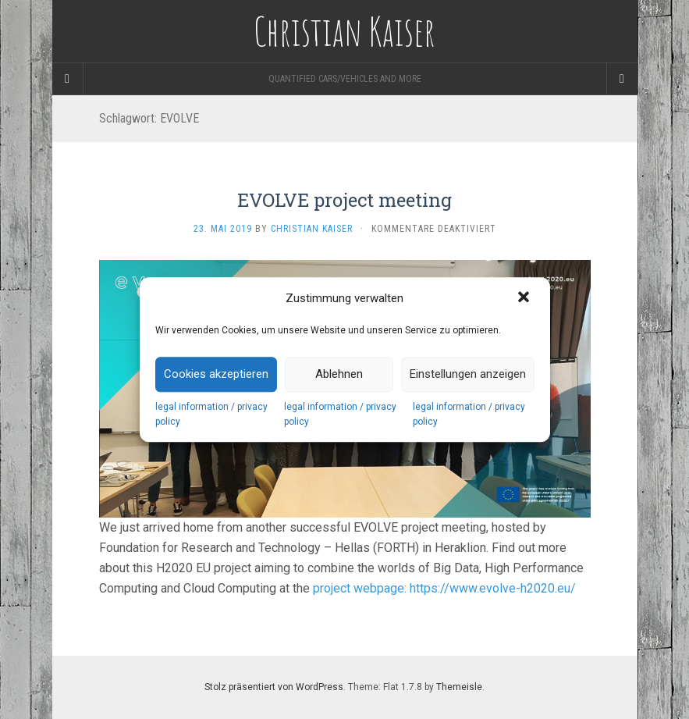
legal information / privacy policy (211, 414)
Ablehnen (339, 375)
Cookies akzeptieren (216, 375)
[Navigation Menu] (622, 78)
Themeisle (459, 687)
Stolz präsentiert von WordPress (273, 687)
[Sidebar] (67, 78)
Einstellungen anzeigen (468, 375)
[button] (525, 298)
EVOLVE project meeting (344, 199)
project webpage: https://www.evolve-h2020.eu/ (444, 588)
